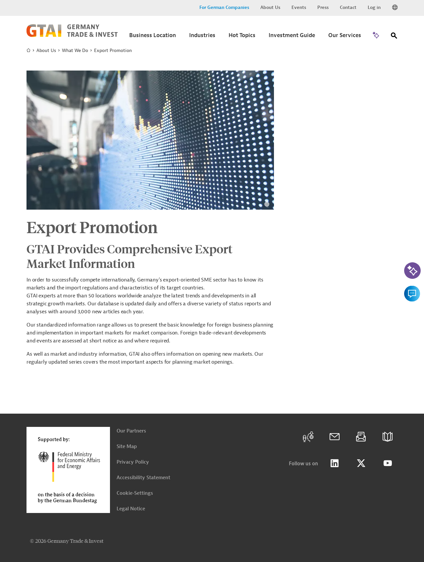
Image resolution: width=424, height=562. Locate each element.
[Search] (394, 36)
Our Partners (131, 431)
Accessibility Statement (143, 478)
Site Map (127, 446)
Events (299, 7)
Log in (374, 7)
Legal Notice (131, 509)
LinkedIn (334, 463)
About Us (270, 7)
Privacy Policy (133, 462)
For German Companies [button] (224, 7)
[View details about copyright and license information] (266, 204)
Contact (348, 7)
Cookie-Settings (135, 493)
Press (323, 7)
